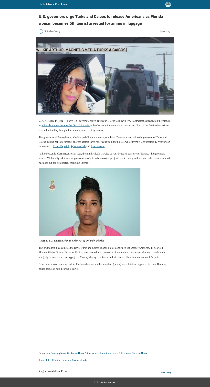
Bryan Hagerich (61, 146)
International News (108, 353)
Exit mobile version (105, 382)
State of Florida (52, 360)
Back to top (166, 372)
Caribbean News (75, 353)
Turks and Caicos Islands (74, 360)
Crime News (91, 353)
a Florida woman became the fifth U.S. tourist (66, 125)
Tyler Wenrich (78, 146)
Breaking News (58, 353)
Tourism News (139, 353)
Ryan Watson (98, 146)
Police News (125, 353)
